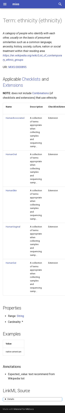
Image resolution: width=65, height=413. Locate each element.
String (20, 316)
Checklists (31, 79)
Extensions (13, 85)
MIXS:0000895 (17, 67)
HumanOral (11, 154)
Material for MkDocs (24, 409)
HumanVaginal (13, 226)
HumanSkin (11, 190)
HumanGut (11, 263)
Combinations (40, 93)
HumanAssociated (15, 118)
